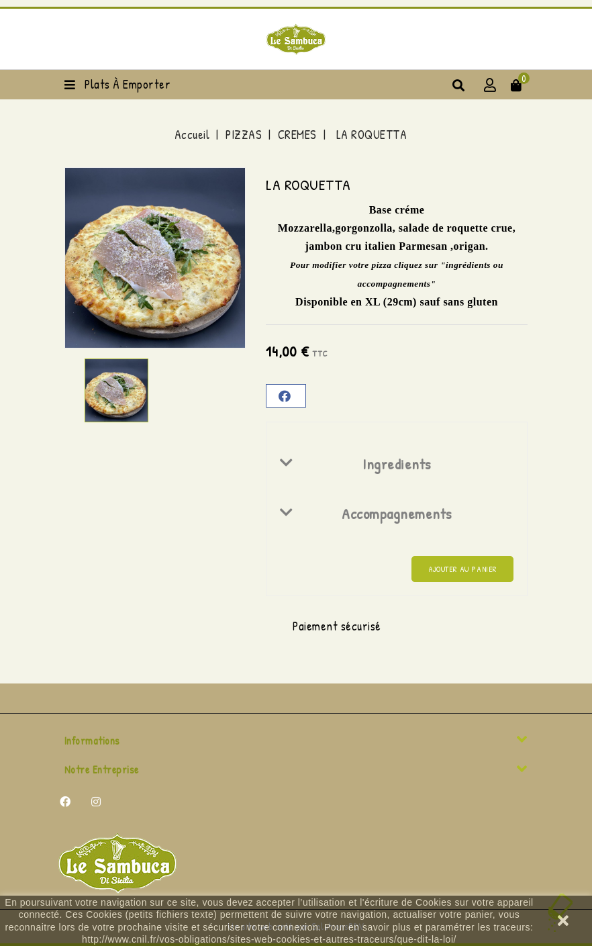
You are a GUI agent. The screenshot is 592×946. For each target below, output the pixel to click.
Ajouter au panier (462, 569)
